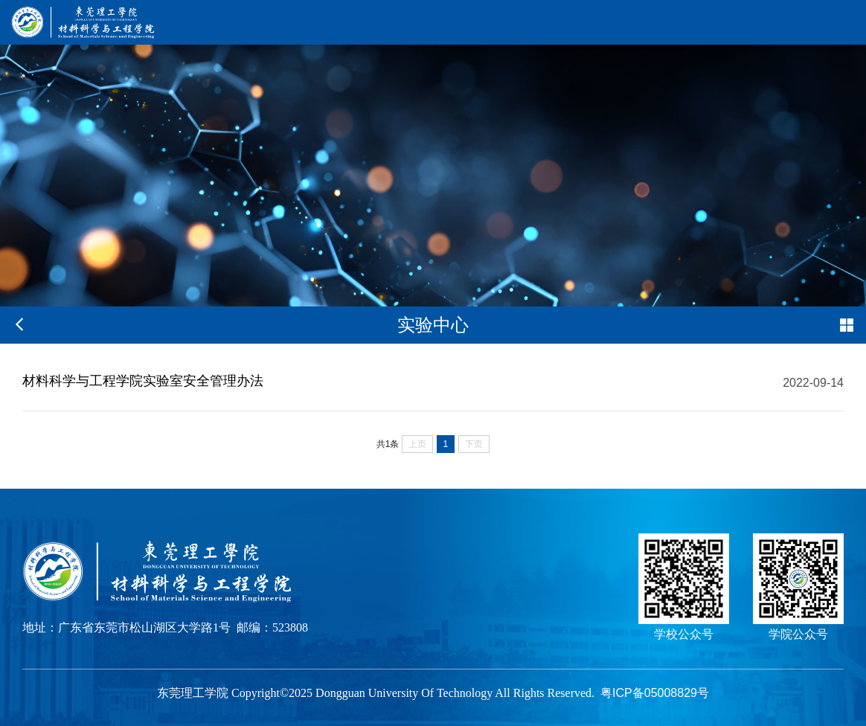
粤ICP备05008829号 (654, 693)
